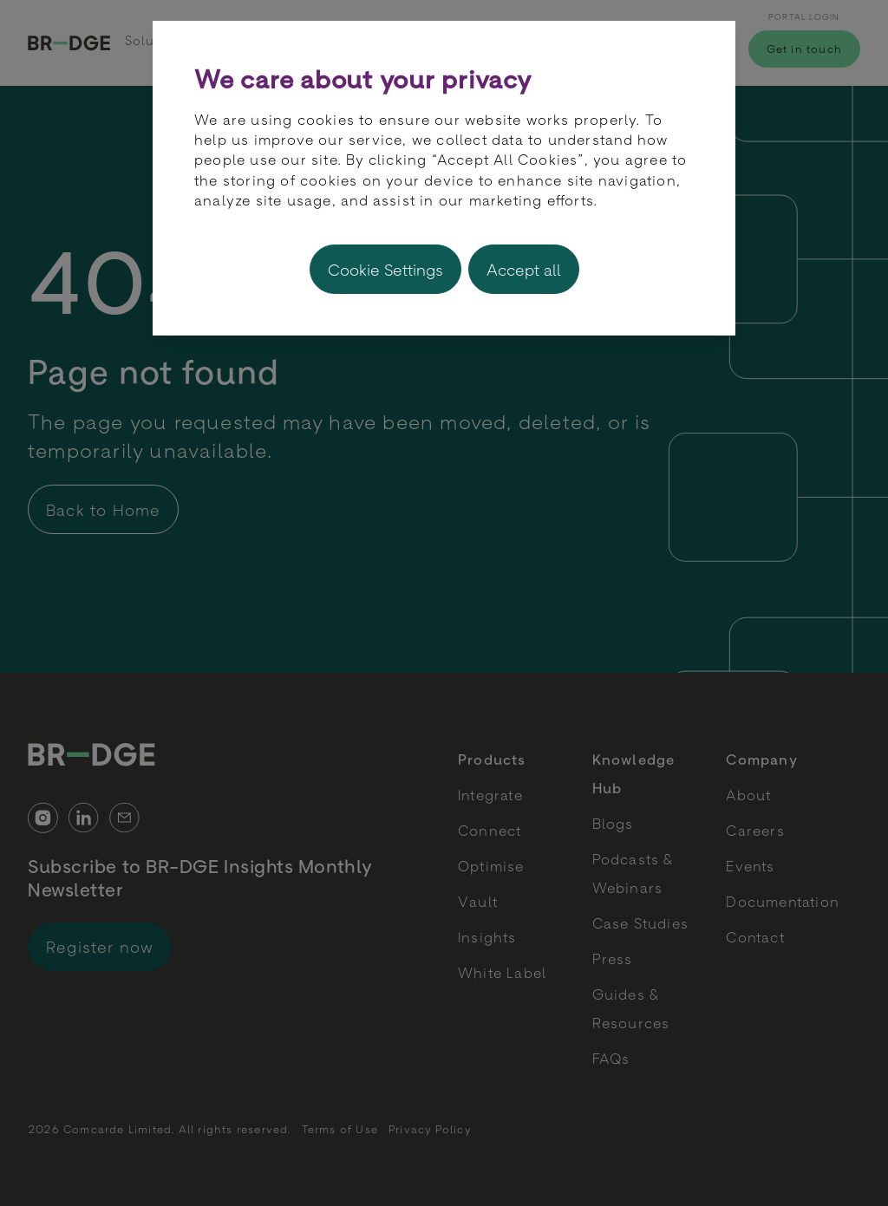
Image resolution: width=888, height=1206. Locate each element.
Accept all (523, 269)
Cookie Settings (385, 269)
